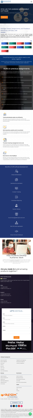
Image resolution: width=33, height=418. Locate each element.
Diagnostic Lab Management (21, 360)
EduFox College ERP (4, 361)
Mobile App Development (5, 380)
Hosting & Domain (3, 382)
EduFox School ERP (4, 360)
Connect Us (16, 402)
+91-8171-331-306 (3, 301)
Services (4, 326)
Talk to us (4, 17)
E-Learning (2, 369)
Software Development (4, 377)
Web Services (3, 379)
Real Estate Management (20, 361)
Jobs (17, 389)
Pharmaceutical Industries (20, 379)
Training (17, 390)
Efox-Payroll (2, 363)
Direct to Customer (19, 376)
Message (4, 330)
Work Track (2, 367)
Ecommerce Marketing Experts (21, 382)
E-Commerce (3, 383)
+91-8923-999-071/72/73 (5, 294)
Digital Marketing (3, 376)
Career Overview (19, 387)
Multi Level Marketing (4, 370)
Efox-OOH (2, 366)
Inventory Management (20, 363)
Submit (16, 337)
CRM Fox (2, 364)
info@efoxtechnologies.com (5, 288)
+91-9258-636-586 (3, 287)
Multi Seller (18, 380)
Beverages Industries (19, 377)
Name (4, 313)
